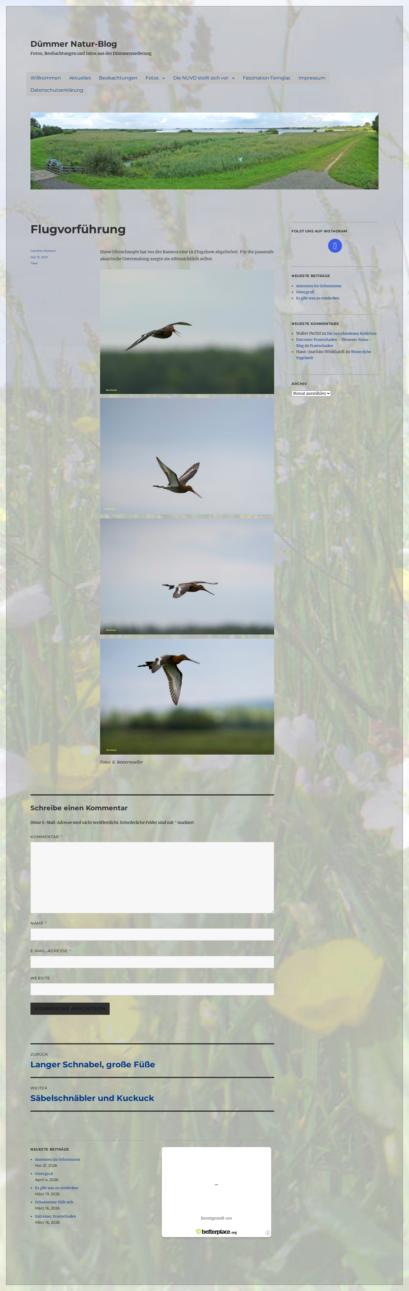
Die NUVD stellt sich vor (200, 78)
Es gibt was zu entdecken (56, 1188)
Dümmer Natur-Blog (73, 44)
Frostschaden (321, 345)
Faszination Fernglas (266, 78)
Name (38, 923)
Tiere (34, 263)
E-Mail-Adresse (51, 950)
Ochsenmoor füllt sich (54, 1202)
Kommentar (46, 836)
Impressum (311, 78)
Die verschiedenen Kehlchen (352, 333)
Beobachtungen (118, 78)
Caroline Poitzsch (43, 251)
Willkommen (45, 78)
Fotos (152, 78)
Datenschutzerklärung (56, 90)
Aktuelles (80, 78)
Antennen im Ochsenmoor (58, 1159)
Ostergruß (44, 1173)
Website (40, 978)
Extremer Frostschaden (55, 1216)
